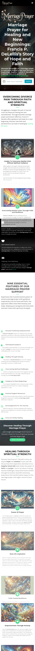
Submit (28, 81)
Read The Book (17, 439)
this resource (7, 213)
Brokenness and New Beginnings (14, 76)
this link (14, 269)
